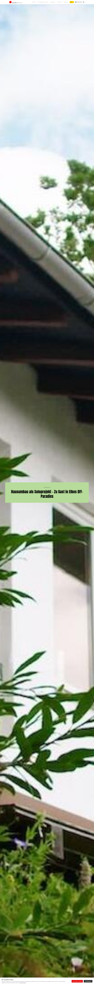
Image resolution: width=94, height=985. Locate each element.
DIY (71, 2)
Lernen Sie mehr (23, 982)
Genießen (65, 2)
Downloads (78, 2)
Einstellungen (88, 981)
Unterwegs (52, 2)
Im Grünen (59, 2)
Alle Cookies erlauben (77, 981)
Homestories (47, 487)
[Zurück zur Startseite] (15, 2)
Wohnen (34, 2)
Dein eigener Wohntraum (43, 2)
